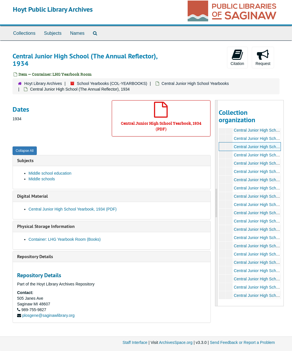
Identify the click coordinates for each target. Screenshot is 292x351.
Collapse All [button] (25, 151)
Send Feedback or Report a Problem (242, 342)
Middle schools (42, 179)
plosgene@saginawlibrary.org (48, 315)
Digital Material (32, 196)
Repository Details (35, 257)
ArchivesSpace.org (175, 342)
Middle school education (50, 173)
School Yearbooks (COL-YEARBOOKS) (112, 83)
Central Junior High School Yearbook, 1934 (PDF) (73, 209)
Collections (24, 33)
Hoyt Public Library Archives (53, 9)
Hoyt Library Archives (43, 83)
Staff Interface (135, 342)
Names (77, 33)
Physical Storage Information (46, 226)
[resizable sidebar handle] (216, 203)
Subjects (52, 33)
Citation (237, 57)
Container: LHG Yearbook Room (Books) (65, 239)
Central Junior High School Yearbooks (195, 83)
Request (263, 57)
